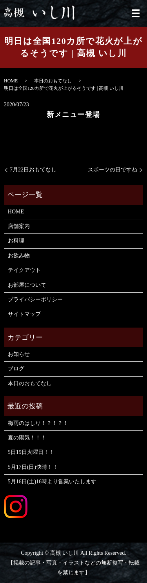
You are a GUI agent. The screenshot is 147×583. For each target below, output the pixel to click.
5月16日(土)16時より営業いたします (52, 482)
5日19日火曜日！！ (31, 452)
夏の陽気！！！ (27, 438)
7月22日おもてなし (33, 170)
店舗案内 (19, 226)
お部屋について (27, 285)
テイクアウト (24, 270)
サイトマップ (24, 314)
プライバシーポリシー (35, 299)
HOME (11, 81)
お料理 (16, 241)
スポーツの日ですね (112, 170)
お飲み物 (19, 256)
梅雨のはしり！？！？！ (38, 423)
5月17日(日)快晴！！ (33, 467)
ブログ (16, 369)
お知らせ (19, 354)
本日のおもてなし (53, 81)
